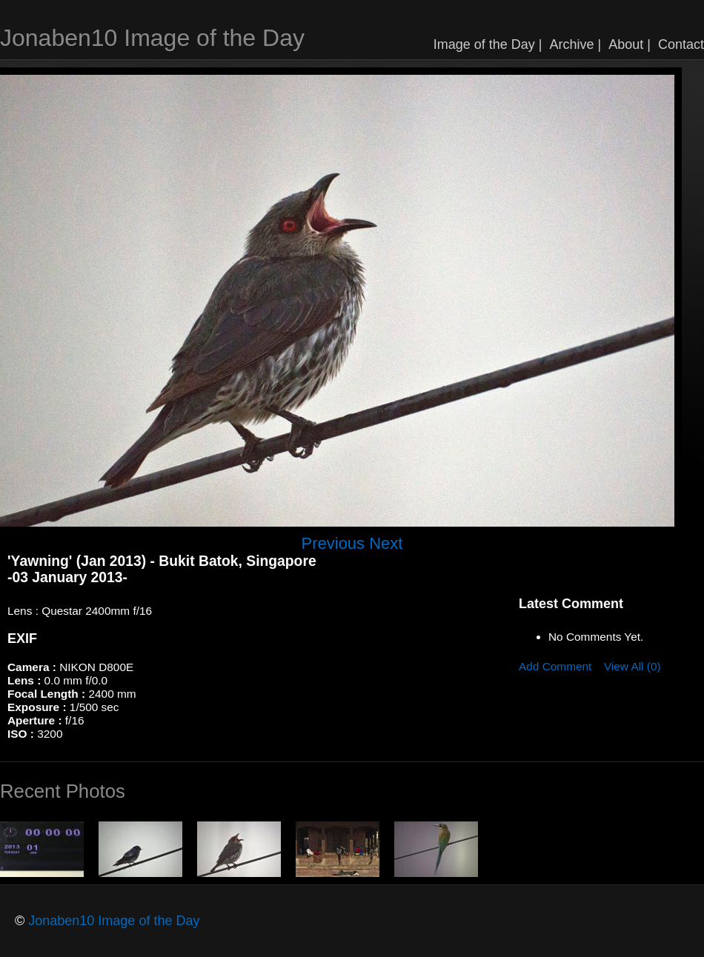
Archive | (576, 44)
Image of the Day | (488, 44)
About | (629, 44)
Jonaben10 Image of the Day (152, 37)
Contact (681, 44)
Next (385, 543)
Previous (333, 543)
